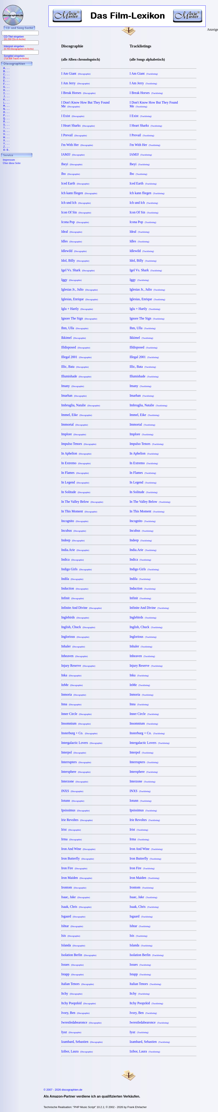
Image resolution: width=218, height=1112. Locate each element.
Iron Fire (74, 868)
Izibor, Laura (77, 1051)
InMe (72, 685)
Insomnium (76, 723)
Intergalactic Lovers (81, 742)
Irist (71, 829)
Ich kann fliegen (79, 193)
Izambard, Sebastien (82, 1041)
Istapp (72, 974)
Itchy (71, 993)
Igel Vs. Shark (78, 270)
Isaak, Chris (76, 906)
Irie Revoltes (77, 820)
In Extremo (76, 463)
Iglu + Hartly (77, 308)
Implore (73, 434)
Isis (70, 935)
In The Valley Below (82, 501)
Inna (71, 704)
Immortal (74, 424)
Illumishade (76, 376)
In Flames (75, 472)
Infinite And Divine (81, 607)
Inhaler (73, 646)
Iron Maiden (76, 877)
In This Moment (79, 511)
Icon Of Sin (76, 212)
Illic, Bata (75, 366)
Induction (74, 588)
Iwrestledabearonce (81, 1022)
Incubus (73, 530)
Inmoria (73, 694)
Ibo (70, 173)
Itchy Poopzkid (78, 1003)
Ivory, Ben (75, 1013)
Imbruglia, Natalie (80, 405)
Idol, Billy (75, 260)
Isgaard (73, 916)
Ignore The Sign (79, 318)
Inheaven (74, 656)
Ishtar (72, 926)
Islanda (73, 945)
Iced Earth (75, 183)
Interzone (74, 781)
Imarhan (74, 395)
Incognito (74, 521)
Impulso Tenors (78, 444)
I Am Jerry (75, 83)
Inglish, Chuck (78, 627)
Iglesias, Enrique (79, 299)
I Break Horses (78, 93)
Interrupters (76, 762)
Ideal (71, 231)
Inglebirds (75, 617)
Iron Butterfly (77, 858)
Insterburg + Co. (79, 733)
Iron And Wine (78, 849)
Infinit (72, 598)
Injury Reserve (78, 665)
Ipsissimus (75, 810)
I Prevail (74, 135)
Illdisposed (75, 347)
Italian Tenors (77, 984)
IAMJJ (73, 154)
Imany (72, 386)
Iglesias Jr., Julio (79, 289)
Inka (71, 675)
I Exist (72, 116)
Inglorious (75, 636)
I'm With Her (77, 145)
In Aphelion (76, 453)
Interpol (73, 752)
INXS (72, 791)
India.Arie (75, 550)
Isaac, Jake (75, 897)
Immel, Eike (76, 415)
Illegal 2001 (76, 357)
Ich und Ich (76, 202)
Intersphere (76, 771)
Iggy (71, 280)
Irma (71, 839)
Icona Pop (75, 222)
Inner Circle (76, 714)
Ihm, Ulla (74, 328)
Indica (72, 559)
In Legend (75, 482)
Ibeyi (71, 164)
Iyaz (71, 1032)
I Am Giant (76, 73)
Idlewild (74, 251)
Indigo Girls (76, 569)
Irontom (73, 887)
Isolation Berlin (78, 955)
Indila (72, 579)
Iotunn (72, 800)
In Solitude (75, 492)
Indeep (73, 540)
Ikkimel (73, 337)
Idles (71, 241)
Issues (72, 964)
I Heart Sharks (78, 125)
